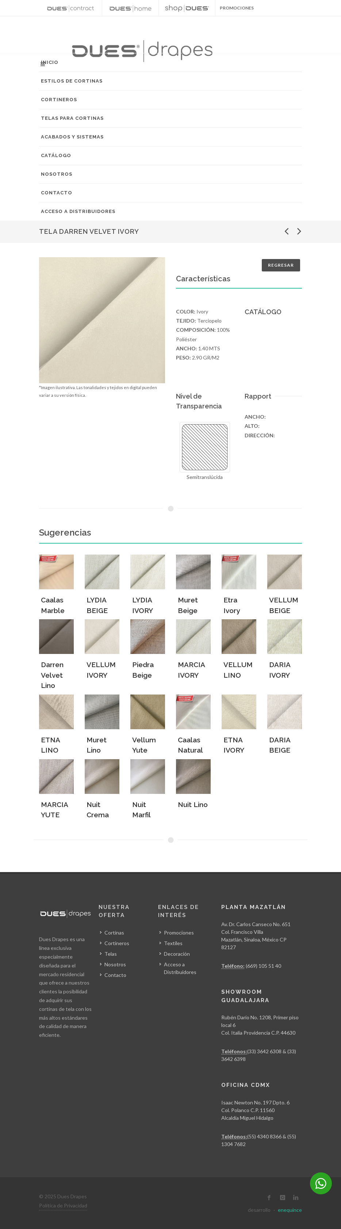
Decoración (177, 954)
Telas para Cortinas (72, 118)
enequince (290, 1210)
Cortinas (114, 932)
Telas (110, 954)
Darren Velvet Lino (52, 675)
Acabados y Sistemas (72, 137)
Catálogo (56, 155)
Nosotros (56, 174)
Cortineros (59, 99)
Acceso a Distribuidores (78, 211)
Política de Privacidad (63, 1205)
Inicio (49, 62)
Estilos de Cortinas (72, 81)
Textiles (173, 943)
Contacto (56, 192)
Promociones (179, 932)
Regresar (281, 265)
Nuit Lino (193, 804)
